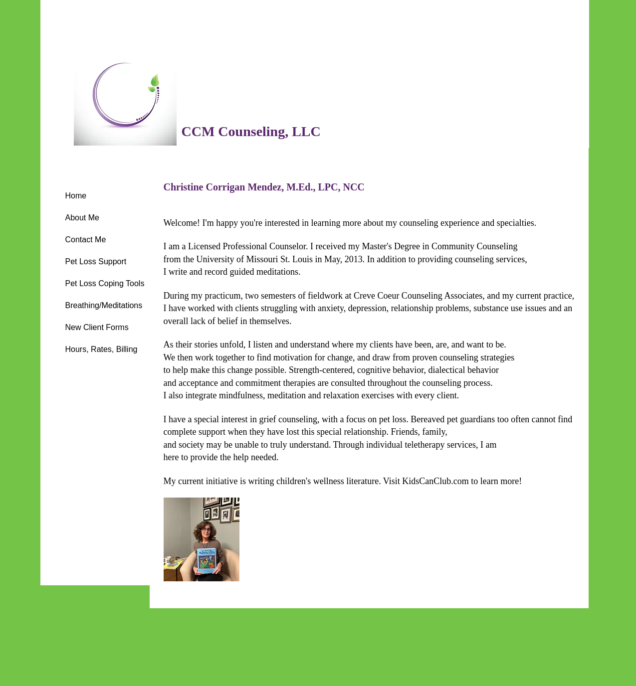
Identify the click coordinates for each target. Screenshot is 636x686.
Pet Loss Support (96, 261)
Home (76, 195)
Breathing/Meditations (104, 305)
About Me (82, 217)
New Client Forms (97, 327)
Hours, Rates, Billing (101, 349)
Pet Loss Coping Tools (105, 283)
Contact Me (85, 239)
